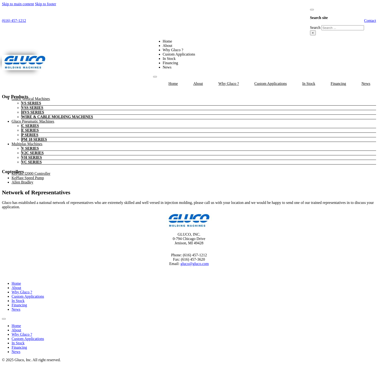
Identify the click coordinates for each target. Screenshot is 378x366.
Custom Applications (179, 54)
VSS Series (32, 108)
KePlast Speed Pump (28, 178)
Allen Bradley (22, 182)
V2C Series (32, 153)
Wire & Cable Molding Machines (57, 117)
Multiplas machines (27, 144)
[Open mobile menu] (155, 76)
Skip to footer (45, 4)
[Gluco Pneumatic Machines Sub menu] (54, 122)
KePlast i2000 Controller (31, 173)
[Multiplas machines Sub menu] (42, 145)
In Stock (169, 59)
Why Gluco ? (173, 50)
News (167, 67)
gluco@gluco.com (195, 264)
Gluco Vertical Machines (31, 99)
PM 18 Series (34, 139)
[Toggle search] (312, 9)
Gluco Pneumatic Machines (33, 121)
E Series (30, 130)
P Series (29, 135)
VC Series (31, 162)
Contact (370, 21)
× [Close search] (313, 33)
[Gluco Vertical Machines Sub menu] (50, 100)
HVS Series (32, 112)
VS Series (31, 103)
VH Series (31, 157)
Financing (170, 63)
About (167, 46)
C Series (30, 126)
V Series (30, 148)
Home (167, 41)
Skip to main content (18, 4)
